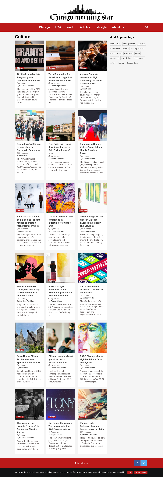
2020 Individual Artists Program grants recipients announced (28, 77)
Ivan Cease (86, 89)
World (70, 27)
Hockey (121, 63)
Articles (85, 27)
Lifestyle (101, 27)
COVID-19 (141, 43)
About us (118, 27)
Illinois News (115, 43)
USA (58, 27)
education (114, 58)
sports (126, 48)
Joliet (112, 63)
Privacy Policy (81, 463)
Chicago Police (137, 48)
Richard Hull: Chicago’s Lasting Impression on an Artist (92, 426)
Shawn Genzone (57, 159)
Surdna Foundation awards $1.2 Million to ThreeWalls (91, 289)
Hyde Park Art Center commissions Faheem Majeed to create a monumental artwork (28, 221)
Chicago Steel (132, 63)
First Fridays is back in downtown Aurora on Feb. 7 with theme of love (60, 148)
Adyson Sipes (56, 301)
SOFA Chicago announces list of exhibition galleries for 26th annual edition (60, 291)
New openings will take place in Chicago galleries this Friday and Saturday (92, 221)
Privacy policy (141, 472)
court (137, 53)
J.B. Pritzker (126, 58)
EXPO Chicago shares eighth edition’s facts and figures (91, 359)
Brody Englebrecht (58, 86)
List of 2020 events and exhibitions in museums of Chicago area (60, 221)
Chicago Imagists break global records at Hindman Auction (60, 359)
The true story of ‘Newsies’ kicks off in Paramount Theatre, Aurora (28, 427)
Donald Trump (116, 53)
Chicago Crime (129, 43)
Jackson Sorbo (25, 231)
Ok (130, 472)
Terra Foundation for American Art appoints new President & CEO (60, 77)
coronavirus (115, 48)
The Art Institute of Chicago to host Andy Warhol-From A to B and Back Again (28, 291)
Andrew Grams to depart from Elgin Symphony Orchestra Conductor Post (91, 79)
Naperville (128, 53)
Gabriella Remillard (26, 86)
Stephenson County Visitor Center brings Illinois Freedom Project (91, 148)
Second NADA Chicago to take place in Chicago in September (29, 147)
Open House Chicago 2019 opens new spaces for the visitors (28, 359)
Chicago (44, 27)
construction (139, 58)
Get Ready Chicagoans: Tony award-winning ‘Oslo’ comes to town (60, 426)
